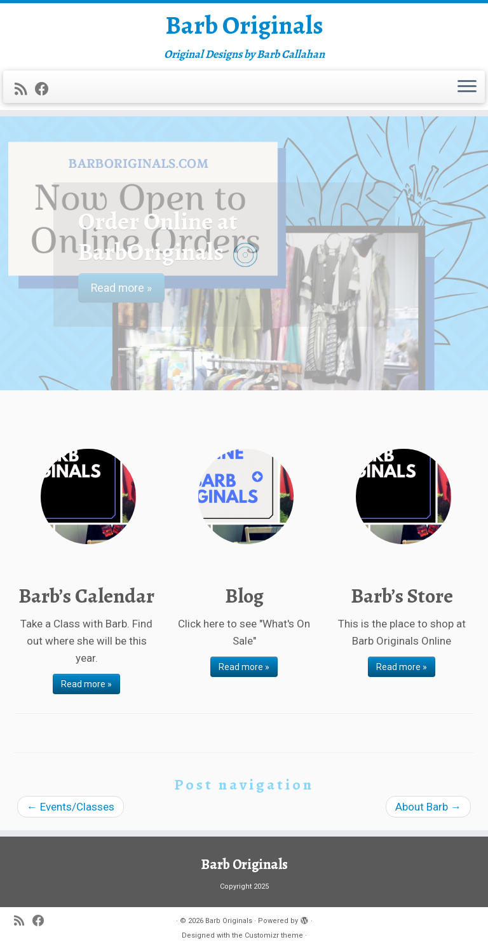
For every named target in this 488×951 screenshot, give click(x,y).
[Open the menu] (467, 87)
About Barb (428, 806)
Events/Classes (70, 806)
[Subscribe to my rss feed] (25, 89)
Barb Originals (244, 25)
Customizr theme (274, 935)
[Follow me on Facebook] (46, 89)
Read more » (86, 684)
